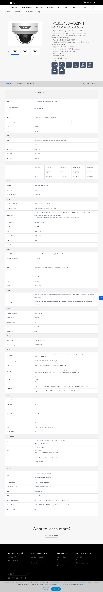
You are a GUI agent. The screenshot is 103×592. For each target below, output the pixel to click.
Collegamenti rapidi (39, 554)
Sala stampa (62, 554)
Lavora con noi (81, 560)
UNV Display (13, 560)
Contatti (79, 557)
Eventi (59, 563)
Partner (50, 7)
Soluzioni (26, 7)
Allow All (56, 589)
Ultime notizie (61, 557)
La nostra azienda (83, 554)
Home (9, 12)
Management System (83, 563)
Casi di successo (62, 560)
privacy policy (80, 584)
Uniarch (12, 557)
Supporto (38, 7)
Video (58, 566)
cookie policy (70, 584)
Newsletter (35, 563)
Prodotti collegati (15, 554)
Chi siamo (62, 7)
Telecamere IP (28, 12)
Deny (46, 589)
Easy (38, 12)
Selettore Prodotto (37, 557)
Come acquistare (79, 7)
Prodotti (13, 7)
